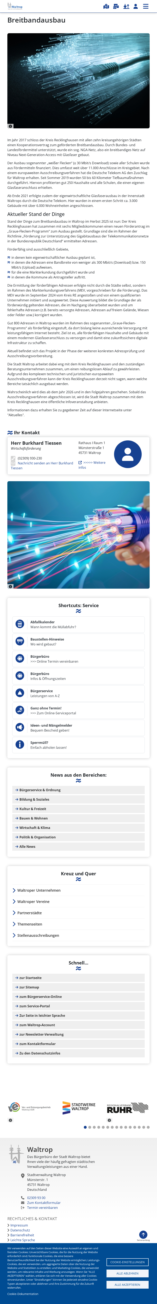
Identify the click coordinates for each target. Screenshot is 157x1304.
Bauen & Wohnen (33, 818)
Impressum (19, 1225)
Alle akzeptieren (127, 1285)
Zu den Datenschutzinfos (39, 1053)
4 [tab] (98, 1127)
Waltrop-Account (135, 6)
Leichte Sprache (22, 1240)
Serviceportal (116, 6)
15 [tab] (148, 1127)
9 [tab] (121, 1127)
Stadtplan (106, 6)
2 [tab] (89, 1127)
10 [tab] (125, 1127)
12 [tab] (134, 1127)
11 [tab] (130, 1127)
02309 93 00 (36, 1198)
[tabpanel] (29, 1108)
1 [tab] (85, 1127)
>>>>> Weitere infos (91, 465)
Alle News (27, 846)
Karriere (126, 6)
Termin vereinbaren (42, 1207)
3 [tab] (94, 1127)
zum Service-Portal (34, 1006)
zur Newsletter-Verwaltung (41, 1034)
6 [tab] (107, 1127)
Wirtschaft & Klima (34, 827)
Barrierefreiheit (22, 1235)
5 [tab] (103, 1127)
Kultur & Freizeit (32, 809)
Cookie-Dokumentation (22, 1294)
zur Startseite (30, 978)
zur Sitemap (29, 987)
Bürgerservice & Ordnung (40, 790)
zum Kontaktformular (37, 1044)
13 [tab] (139, 1127)
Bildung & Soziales (34, 799)
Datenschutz (20, 1230)
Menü (146, 6)
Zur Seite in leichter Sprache (42, 1015)
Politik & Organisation (37, 837)
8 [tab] (116, 1127)
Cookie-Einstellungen (127, 1262)
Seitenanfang (143, 1240)
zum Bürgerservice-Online (40, 996)
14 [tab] (143, 1127)
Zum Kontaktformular (44, 1202)
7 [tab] (112, 1127)
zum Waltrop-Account (37, 1025)
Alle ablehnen (128, 1273)
